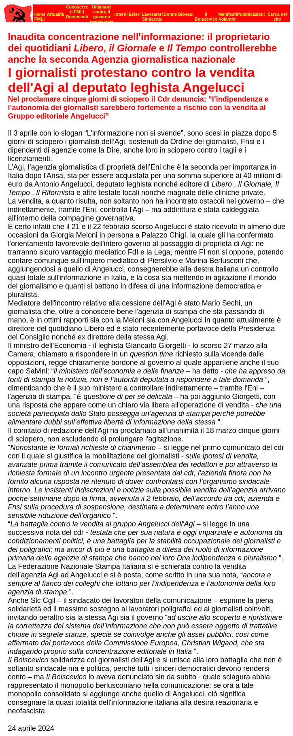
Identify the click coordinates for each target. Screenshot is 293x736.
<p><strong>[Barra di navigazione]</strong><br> (147, 11)
